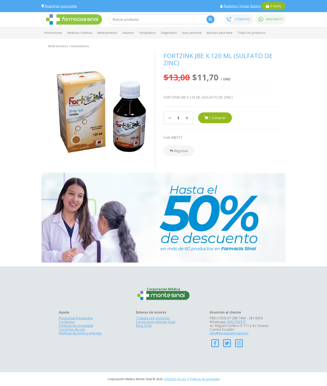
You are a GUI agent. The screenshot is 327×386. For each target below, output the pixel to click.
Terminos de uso (72, 329)
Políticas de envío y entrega (80, 333)
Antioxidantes (80, 46)
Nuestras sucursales (59, 6)
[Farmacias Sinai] (72, 19)
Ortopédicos (147, 33)
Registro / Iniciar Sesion (242, 6)
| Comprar (215, 118)
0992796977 (274, 19)
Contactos (67, 322)
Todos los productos (252, 33)
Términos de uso (175, 379)
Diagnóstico (169, 33)
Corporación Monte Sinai (155, 322)
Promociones (53, 33)
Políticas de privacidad (76, 325)
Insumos (128, 33)
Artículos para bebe (219, 33)
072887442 (242, 19)
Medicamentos (107, 33)
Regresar (179, 151)
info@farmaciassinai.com (229, 333)
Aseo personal (191, 33)
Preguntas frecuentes (76, 318)
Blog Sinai (144, 325)
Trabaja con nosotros (153, 318)
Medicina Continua (79, 33)
